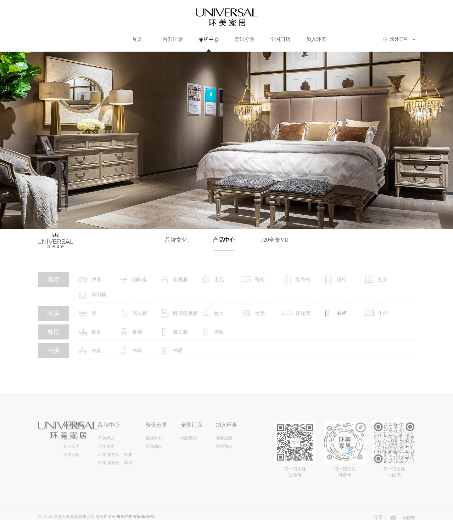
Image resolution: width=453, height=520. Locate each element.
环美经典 (106, 441)
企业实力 (71, 450)
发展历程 (71, 458)
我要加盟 (224, 441)
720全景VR (274, 240)
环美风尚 (106, 450)
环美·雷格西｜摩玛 (115, 466)
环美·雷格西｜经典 (115, 458)
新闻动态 (154, 450)
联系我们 (224, 450)
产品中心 (224, 240)
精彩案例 (189, 441)
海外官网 (399, 39)
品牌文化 (176, 240)
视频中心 (154, 441)
